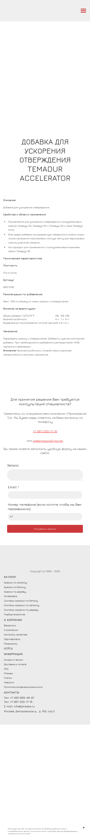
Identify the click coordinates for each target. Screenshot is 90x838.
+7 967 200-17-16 (45, 431)
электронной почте (48, 440)
